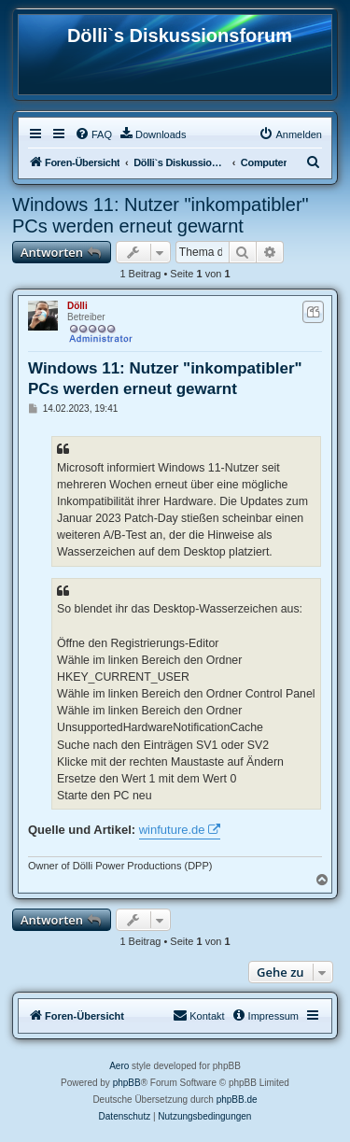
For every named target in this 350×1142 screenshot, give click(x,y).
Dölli (77, 306)
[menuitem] (93, 134)
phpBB (127, 1083)
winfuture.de (172, 830)
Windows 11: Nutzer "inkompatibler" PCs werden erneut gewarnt (160, 215)
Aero (119, 1066)
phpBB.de (237, 1099)
